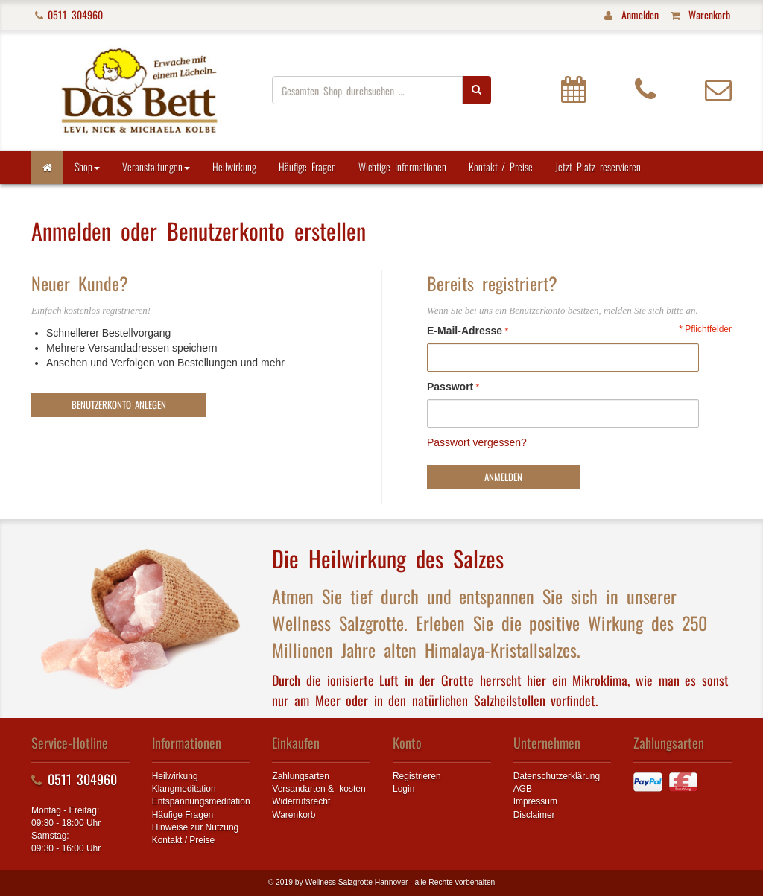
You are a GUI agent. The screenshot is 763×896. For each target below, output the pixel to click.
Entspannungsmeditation (201, 801)
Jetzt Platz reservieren (598, 166)
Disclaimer (534, 815)
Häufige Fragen (307, 166)
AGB (522, 789)
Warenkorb (293, 815)
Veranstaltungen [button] (156, 166)
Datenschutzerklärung (557, 776)
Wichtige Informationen (402, 166)
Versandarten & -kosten (318, 789)
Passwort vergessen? (477, 442)
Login (403, 789)
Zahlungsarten (300, 776)
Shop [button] (87, 166)
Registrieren (417, 776)
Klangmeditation (184, 789)
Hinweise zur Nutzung (195, 827)
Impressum (535, 801)
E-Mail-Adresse (464, 331)
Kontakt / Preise (501, 166)
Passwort (450, 387)
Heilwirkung (234, 166)
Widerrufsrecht (301, 801)
